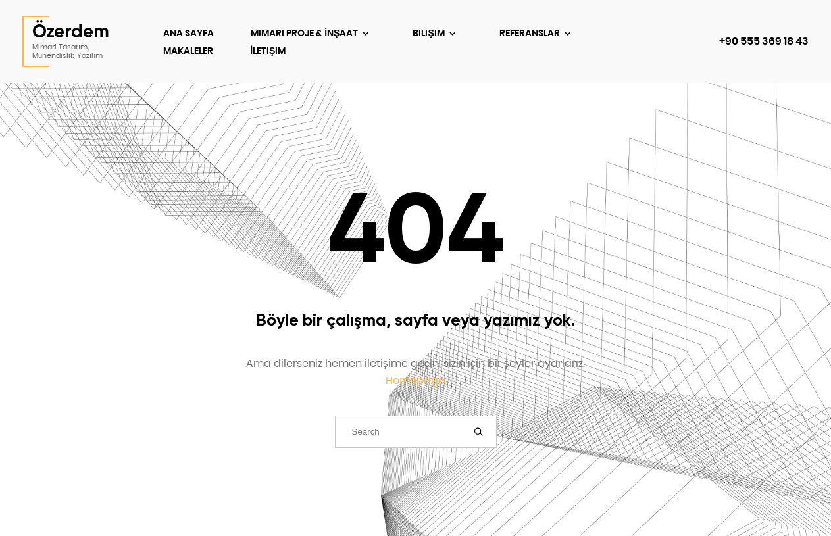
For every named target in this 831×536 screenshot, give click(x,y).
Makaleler (188, 50)
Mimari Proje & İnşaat (305, 32)
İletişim (268, 50)
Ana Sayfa (188, 32)
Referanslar (530, 32)
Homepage (415, 380)
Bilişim (429, 32)
